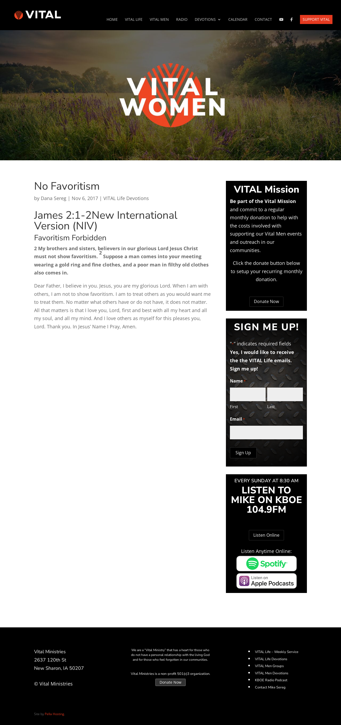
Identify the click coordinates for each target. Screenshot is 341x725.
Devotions (205, 20)
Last (271, 406)
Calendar (237, 20)
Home (112, 20)
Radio (182, 20)
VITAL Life (134, 20)
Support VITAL (316, 19)
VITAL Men (159, 20)
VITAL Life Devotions (126, 198)
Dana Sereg (53, 198)
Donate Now (266, 301)
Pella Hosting (54, 714)
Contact (263, 20)
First (234, 406)
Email (237, 419)
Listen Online (266, 535)
